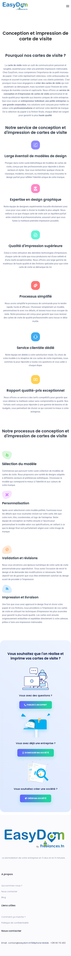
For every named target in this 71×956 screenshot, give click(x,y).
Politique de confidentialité (15, 922)
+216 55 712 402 (58, 942)
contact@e (14, 942)
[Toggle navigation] (67, 6)
